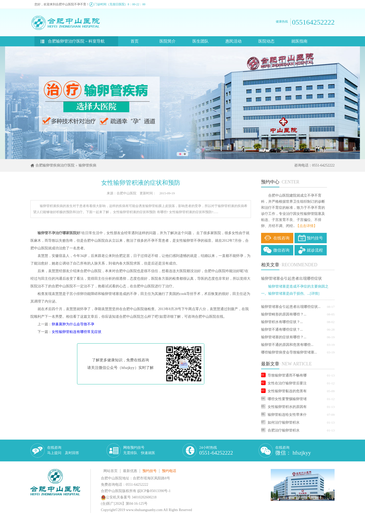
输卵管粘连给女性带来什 (284, 415)
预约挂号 (315, 238)
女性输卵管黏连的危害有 (284, 391)
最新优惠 (130, 471)
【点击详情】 (306, 226)
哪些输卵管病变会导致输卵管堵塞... (289, 352)
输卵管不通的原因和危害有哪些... (287, 345)
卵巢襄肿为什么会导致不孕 (73, 324)
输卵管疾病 (87, 165)
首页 (135, 41)
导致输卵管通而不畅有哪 (284, 375)
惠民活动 (233, 41)
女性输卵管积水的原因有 (284, 407)
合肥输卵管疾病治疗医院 (55, 165)
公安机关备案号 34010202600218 (129, 497)
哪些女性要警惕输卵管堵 (284, 399)
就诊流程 (315, 250)
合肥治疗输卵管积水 (280, 430)
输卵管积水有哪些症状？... (282, 322)
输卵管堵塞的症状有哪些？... (283, 337)
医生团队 (200, 41)
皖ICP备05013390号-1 (154, 491)
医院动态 (266, 41)
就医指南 (299, 41)
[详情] (314, 293)
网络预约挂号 (139, 450)
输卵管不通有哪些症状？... (282, 329)
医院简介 (167, 41)
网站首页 (110, 471)
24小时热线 (216, 451)
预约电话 (169, 471)
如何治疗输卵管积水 (280, 422)
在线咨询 (281, 238)
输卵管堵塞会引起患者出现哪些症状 (291, 278)
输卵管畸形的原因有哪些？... (283, 314)
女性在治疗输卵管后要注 (284, 383)
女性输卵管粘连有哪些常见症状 (76, 332)
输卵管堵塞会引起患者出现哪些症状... (291, 307)
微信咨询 (281, 250)
